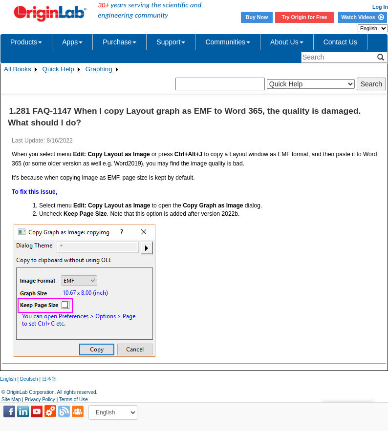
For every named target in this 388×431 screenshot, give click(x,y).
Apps (72, 42)
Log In (380, 7)
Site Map (11, 399)
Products (26, 42)
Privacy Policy (40, 399)
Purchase (119, 42)
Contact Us (340, 42)
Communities (227, 42)
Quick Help (58, 69)
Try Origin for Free (304, 17)
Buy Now (257, 17)
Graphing (99, 69)
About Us (286, 42)
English (8, 379)
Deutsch (29, 379)
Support (170, 42)
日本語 (49, 379)
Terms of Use (73, 399)
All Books (17, 69)
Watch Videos (362, 17)
